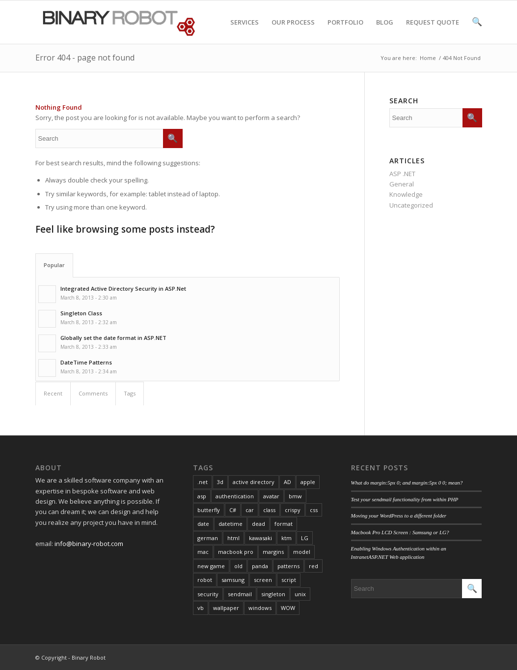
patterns (288, 566)
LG (304, 538)
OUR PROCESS (293, 31)
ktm (286, 538)
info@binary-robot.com (88, 543)
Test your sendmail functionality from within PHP (405, 499)
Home (428, 57)
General (401, 184)
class (269, 510)
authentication (235, 496)
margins (273, 551)
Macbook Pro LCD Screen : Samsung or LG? (400, 532)
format (283, 523)
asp (201, 496)
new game (211, 566)
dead (258, 523)
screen (263, 579)
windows (260, 607)
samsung (233, 579)
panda (260, 566)
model (301, 551)
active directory (253, 482)
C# (232, 510)
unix (300, 594)
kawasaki (260, 538)
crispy (292, 510)
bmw (295, 496)
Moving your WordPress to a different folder (399, 515)
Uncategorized (411, 205)
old (238, 566)
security (207, 594)
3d (220, 482)
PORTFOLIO (345, 31)
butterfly (208, 510)
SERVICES (244, 31)
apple (307, 482)
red (313, 566)
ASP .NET (402, 173)
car (249, 510)
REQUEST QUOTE (432, 31)
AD (287, 482)
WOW (288, 607)
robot (204, 579)
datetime (230, 523)
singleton (273, 594)
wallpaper (226, 607)
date (203, 523)
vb (200, 607)
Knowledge (406, 194)
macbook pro (235, 551)
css (314, 510)
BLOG (385, 31)
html (233, 538)
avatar (271, 496)
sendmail (240, 594)
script (288, 579)
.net (202, 482)
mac (203, 551)
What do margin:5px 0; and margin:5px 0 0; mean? (407, 483)
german (207, 538)
